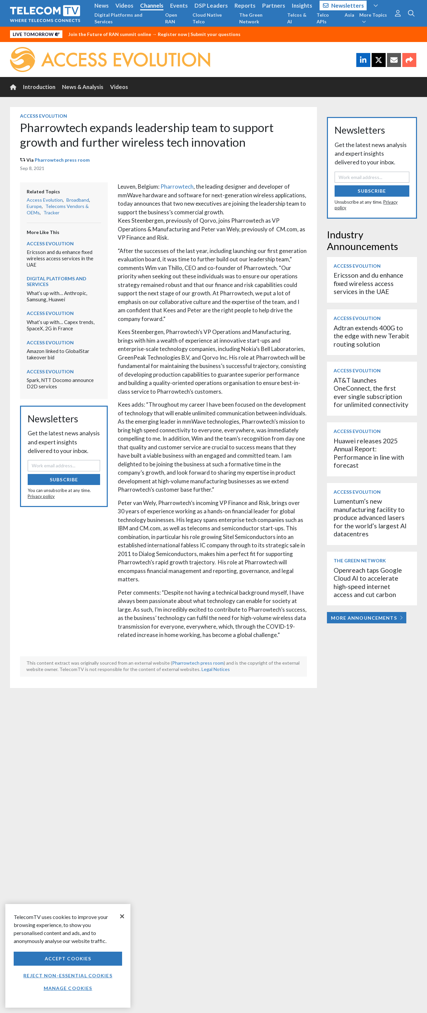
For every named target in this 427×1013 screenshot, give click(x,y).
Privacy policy (41, 496)
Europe (34, 206)
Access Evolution (43, 116)
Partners (273, 5)
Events (179, 5)
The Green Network (251, 18)
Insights (302, 5)
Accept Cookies (68, 958)
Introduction (39, 86)
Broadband (77, 200)
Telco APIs (323, 18)
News (101, 5)
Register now (172, 34)
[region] (67, 956)
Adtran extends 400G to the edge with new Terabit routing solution (371, 336)
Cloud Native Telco (207, 18)
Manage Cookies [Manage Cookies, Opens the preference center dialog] (68, 988)
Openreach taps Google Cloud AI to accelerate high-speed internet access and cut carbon (368, 582)
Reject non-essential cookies (67, 975)
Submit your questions (215, 34)
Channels (151, 5)
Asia (349, 15)
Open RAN (171, 18)
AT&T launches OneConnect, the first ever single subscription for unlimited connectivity (371, 392)
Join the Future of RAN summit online (109, 34)
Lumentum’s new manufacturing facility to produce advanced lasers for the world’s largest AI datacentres (370, 517)
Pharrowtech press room (62, 160)
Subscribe (64, 479)
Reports (245, 5)
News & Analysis (82, 86)
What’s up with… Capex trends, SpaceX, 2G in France (60, 325)
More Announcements (367, 618)
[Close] (122, 916)
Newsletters (343, 5)
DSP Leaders (211, 5)
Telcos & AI (297, 18)
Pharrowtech (176, 186)
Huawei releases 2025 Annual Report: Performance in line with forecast (369, 453)
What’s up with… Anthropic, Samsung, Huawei (57, 296)
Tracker (51, 212)
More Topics (373, 18)
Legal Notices (215, 669)
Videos (124, 5)
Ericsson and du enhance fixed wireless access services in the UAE (60, 258)
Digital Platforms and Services (118, 18)
